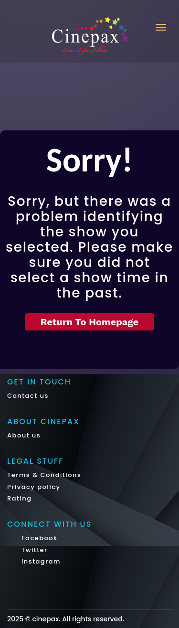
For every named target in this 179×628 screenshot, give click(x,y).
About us (24, 435)
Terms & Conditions (44, 474)
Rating (19, 498)
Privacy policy (34, 486)
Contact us (28, 395)
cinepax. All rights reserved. (78, 619)
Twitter (33, 549)
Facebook (38, 538)
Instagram (40, 561)
